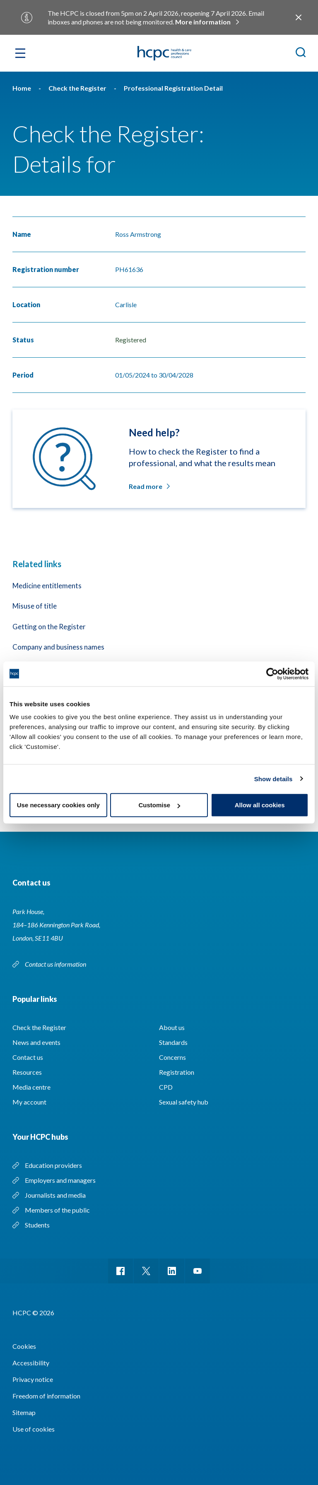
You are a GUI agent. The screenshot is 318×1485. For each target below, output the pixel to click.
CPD (166, 1087)
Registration (176, 1072)
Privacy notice (32, 1379)
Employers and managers (60, 1180)
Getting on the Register (49, 626)
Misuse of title (34, 606)
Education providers (53, 1165)
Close (298, 17)
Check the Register (39, 1027)
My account (29, 1102)
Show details (273, 778)
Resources (27, 1072)
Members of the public (57, 1210)
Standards (173, 1042)
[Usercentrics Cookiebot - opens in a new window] (272, 673)
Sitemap (24, 1412)
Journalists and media (55, 1195)
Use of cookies (33, 1429)
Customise (159, 805)
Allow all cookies (260, 805)
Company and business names (58, 647)
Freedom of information (46, 1396)
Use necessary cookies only (58, 805)
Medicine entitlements (47, 585)
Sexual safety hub (183, 1102)
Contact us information (56, 964)
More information (203, 22)
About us (172, 1027)
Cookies (24, 1346)
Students (37, 1225)
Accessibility (30, 1363)
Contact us (27, 1057)
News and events (36, 1042)
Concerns (172, 1057)
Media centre (31, 1087)
